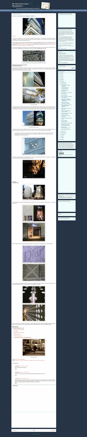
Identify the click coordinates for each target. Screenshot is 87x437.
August (62, 134)
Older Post (53, 430)
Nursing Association (22, 44)
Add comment (15, 385)
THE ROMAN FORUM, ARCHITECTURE (65, 88)
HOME (14, 10)
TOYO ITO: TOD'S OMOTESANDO (64, 121)
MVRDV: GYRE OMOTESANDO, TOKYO (65, 127)
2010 (61, 139)
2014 (61, 76)
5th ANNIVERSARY (64, 95)
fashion (21, 360)
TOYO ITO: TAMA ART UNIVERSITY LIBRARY (65, 103)
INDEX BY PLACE (20, 10)
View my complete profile (63, 62)
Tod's (42, 43)
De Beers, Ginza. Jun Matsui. (19, 329)
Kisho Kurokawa (52, 43)
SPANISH (51, 10)
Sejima (42, 360)
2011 (61, 81)
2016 (61, 73)
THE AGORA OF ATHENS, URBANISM (65, 86)
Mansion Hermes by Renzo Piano (28, 45)
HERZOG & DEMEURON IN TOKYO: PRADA (66, 111)
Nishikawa (31, 360)
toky (43, 360)
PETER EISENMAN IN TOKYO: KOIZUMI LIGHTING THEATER (66, 106)
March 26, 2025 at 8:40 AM (24, 378)
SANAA (39, 360)
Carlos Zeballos (63, 53)
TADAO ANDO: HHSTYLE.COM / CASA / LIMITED (66, 114)
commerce (16, 360)
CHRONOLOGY (44, 10)
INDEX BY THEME (37, 10)
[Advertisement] (33, 420)
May (62, 137)
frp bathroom (17, 378)
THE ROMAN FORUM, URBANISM (65, 91)
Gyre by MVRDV (18, 45)
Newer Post (14, 430)
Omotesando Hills (23, 43)
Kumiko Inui (27, 360)
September (63, 132)
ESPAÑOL (14, 36)
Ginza (23, 38)
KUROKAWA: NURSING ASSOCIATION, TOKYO (65, 125)
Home (34, 430)
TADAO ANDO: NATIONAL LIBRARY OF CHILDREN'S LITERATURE (66, 100)
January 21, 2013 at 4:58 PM (24, 372)
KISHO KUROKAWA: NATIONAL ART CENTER (66, 97)
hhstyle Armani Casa (29, 43)
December (63, 82)
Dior (19, 360)
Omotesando (14, 38)
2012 (61, 79)
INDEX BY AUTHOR (28, 10)
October (62, 131)
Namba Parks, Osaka (17, 334)
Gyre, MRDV (16, 331)
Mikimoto (46, 43)
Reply (16, 375)
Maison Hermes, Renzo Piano (19, 332)
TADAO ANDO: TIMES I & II (65, 129)
